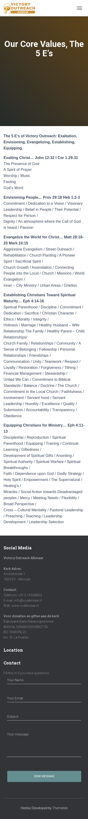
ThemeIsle (60, 808)
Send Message (44, 776)
